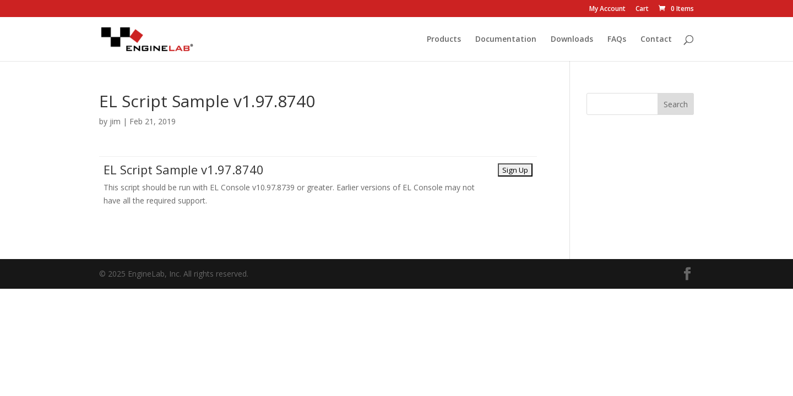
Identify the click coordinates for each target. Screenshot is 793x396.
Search (676, 104)
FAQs (616, 39)
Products (444, 39)
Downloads (572, 39)
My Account (607, 9)
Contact (656, 39)
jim (115, 121)
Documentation (505, 39)
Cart (642, 9)
